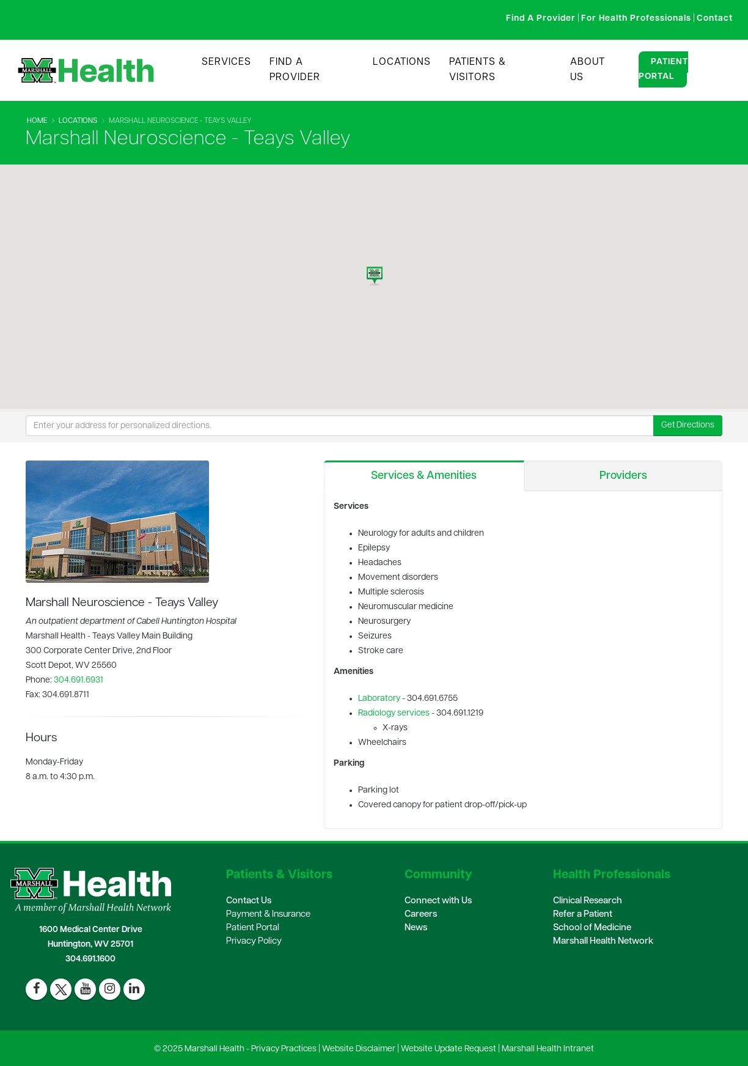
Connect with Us (438, 901)
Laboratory (379, 698)
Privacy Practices (284, 1049)
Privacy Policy (254, 941)
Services (226, 62)
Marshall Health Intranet (548, 1049)
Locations (402, 62)
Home (37, 121)
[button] (375, 273)
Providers (623, 476)
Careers (421, 914)
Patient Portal (663, 69)
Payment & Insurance (268, 914)
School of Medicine (592, 928)
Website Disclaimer (358, 1049)
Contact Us (248, 901)
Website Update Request (448, 1049)
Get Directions (687, 425)
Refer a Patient (582, 914)
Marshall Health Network (603, 941)
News (416, 928)
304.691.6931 (78, 680)
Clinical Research (587, 901)
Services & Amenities (424, 476)
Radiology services (394, 713)
